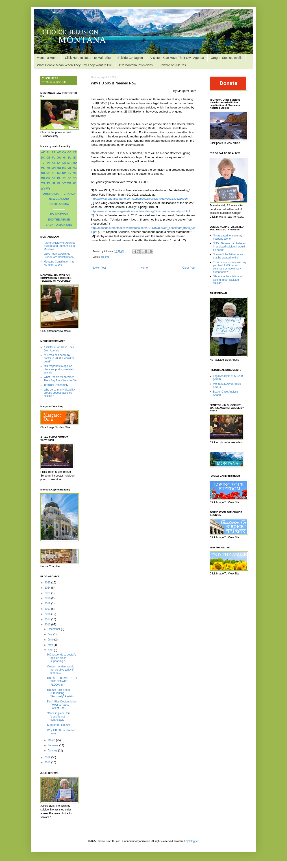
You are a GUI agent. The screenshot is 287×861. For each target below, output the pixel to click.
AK (43, 152)
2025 (48, 582)
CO (69, 152)
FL (53, 157)
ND (43, 173)
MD (75, 162)
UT (53, 183)
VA (59, 183)
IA (69, 157)
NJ (59, 173)
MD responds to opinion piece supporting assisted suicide (59, 369)
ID (74, 157)
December (54, 629)
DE (48, 157)
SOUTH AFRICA (59, 204)
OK (48, 178)
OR (54, 178)
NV (69, 173)
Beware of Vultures (172, 65)
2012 (48, 757)
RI (64, 178)
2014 (48, 619)
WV (43, 188)
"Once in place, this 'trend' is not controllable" (58, 716)
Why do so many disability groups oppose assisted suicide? (59, 393)
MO (59, 168)
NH (53, 173)
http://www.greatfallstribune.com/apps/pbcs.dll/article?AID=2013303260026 (139, 198)
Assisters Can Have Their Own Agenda (177, 58)
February (53, 745)
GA (59, 157)
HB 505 (105, 256)
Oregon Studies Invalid (227, 58)
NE (48, 173)
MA (69, 162)
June (51, 639)
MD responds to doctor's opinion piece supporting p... (61, 658)
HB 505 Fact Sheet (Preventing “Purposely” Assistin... (61, 693)
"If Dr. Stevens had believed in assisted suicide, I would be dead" (229, 247)
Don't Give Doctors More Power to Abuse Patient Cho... (61, 705)
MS (64, 168)
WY (48, 188)
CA (64, 152)
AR (53, 152)
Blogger (194, 841)
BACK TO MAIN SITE (59, 224)
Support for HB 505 (58, 724)
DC (43, 157)
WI (74, 183)
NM (64, 173)
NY (75, 173)
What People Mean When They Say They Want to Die (74, 65)
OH (43, 178)
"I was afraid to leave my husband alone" (227, 237)
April (51, 650)
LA (64, 162)
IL (43, 162)
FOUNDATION (59, 214)
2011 (48, 762)
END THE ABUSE (59, 219)
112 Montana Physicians (136, 65)
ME (43, 168)
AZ (59, 152)
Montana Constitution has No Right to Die (59, 263)
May (51, 645)
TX (48, 183)
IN (48, 162)
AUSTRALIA (51, 193)
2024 (48, 587)
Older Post (188, 267)
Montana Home (47, 58)
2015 (48, 614)
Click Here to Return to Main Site (88, 58)
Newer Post (99, 267)
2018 (48, 603)
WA (69, 183)
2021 (48, 593)
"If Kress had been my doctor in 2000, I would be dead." (59, 358)
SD (75, 178)
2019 (48, 598)
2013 (48, 624)
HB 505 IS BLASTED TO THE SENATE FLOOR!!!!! (62, 681)
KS (54, 162)
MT (69, 168)
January (53, 750)
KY (59, 162)
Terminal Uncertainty (56, 384)
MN (54, 168)
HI (64, 157)
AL (48, 152)
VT (64, 183)
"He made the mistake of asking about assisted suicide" (227, 280)
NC (75, 168)
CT (74, 152)
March (52, 740)
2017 (48, 608)
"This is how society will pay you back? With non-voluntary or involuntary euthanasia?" (229, 267)
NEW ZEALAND (59, 199)
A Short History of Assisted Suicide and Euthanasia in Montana (59, 246)
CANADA (69, 193)
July (50, 634)
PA (59, 178)
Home (144, 267)
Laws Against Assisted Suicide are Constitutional (59, 255)
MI (48, 168)
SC (69, 178)
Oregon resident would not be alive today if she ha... (60, 670)
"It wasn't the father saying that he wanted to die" (228, 256)
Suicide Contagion (130, 58)
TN (43, 183)
